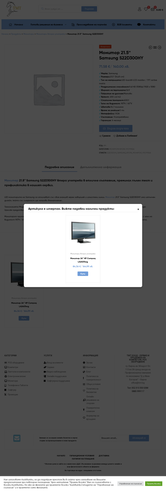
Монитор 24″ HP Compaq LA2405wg (83, 260)
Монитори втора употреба (82, 254)
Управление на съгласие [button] (130, 483)
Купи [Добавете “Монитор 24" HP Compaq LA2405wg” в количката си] (82, 273)
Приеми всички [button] (154, 483)
